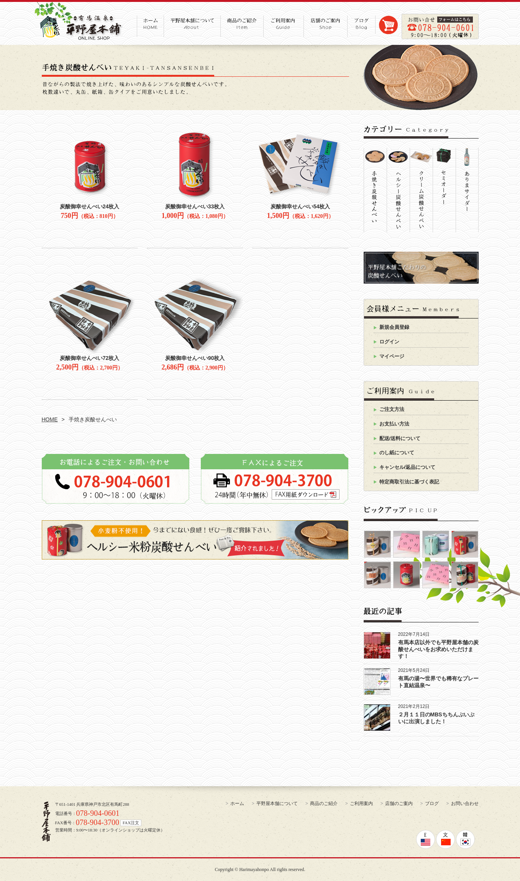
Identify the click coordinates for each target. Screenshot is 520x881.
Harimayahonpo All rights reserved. (272, 869)
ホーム (237, 803)
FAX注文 (131, 822)
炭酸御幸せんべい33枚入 (195, 206)
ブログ (432, 803)
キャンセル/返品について (407, 467)
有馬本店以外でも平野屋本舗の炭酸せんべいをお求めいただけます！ (438, 649)
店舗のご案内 (399, 803)
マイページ (391, 356)
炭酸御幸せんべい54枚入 (300, 206)
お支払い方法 (394, 424)
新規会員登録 (394, 327)
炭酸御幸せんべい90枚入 (195, 358)
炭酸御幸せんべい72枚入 (90, 358)
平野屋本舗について (277, 803)
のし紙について (396, 452)
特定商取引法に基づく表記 (409, 482)
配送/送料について (400, 438)
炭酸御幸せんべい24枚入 (90, 206)
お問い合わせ (465, 803)
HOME (50, 419)
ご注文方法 (391, 409)
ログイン (389, 342)
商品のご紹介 (324, 803)
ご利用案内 (361, 803)
